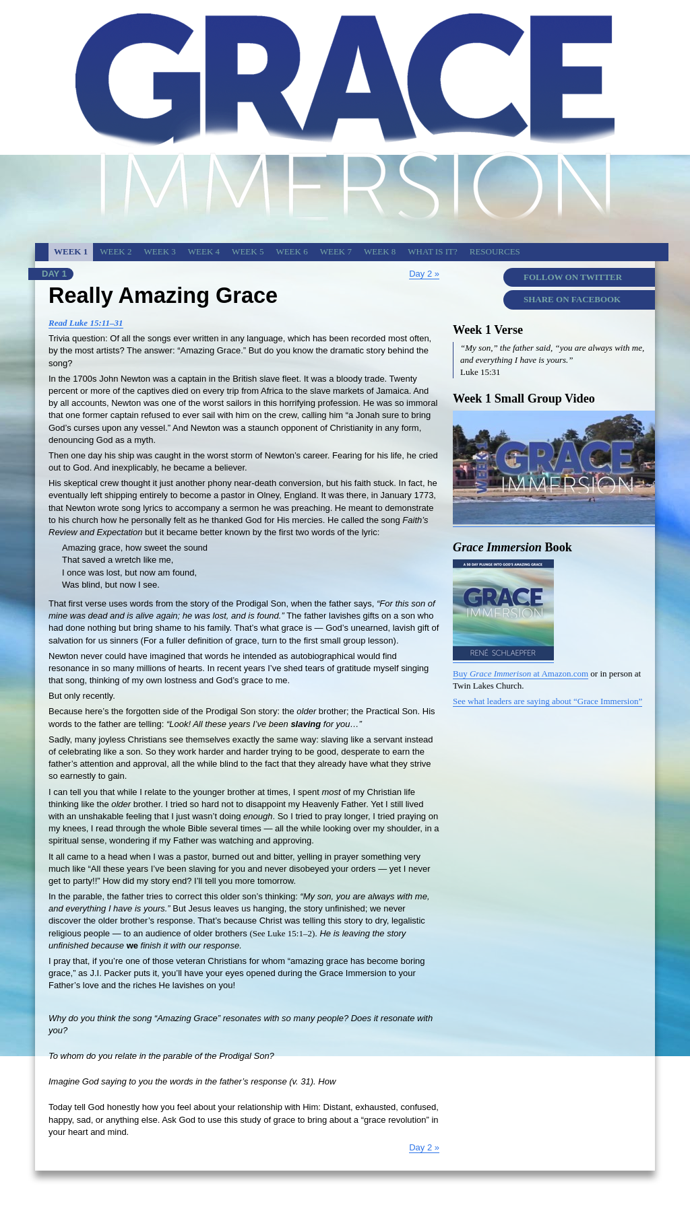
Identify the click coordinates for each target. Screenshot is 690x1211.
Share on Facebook (572, 299)
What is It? (432, 251)
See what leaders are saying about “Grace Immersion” (547, 701)
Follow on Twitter (573, 277)
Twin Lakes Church (416, 1189)
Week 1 (71, 251)
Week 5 (247, 251)
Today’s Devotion (622, 1189)
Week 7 (336, 251)
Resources (495, 251)
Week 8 (380, 251)
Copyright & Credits (488, 1189)
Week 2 (115, 251)
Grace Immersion (557, 1189)
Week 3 (160, 251)
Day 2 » (424, 274)
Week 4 (204, 251)
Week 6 (291, 251)
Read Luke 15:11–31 (86, 323)
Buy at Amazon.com (520, 673)
